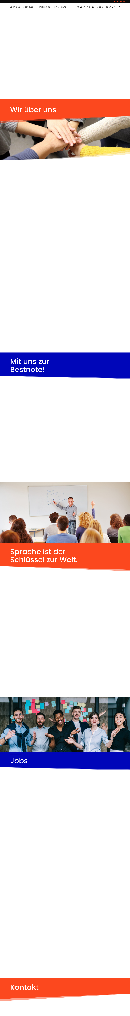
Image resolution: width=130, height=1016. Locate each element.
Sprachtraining (85, 7)
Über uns (15, 7)
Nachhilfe (60, 7)
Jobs (100, 7)
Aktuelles (29, 7)
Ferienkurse (44, 7)
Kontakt (111, 7)
